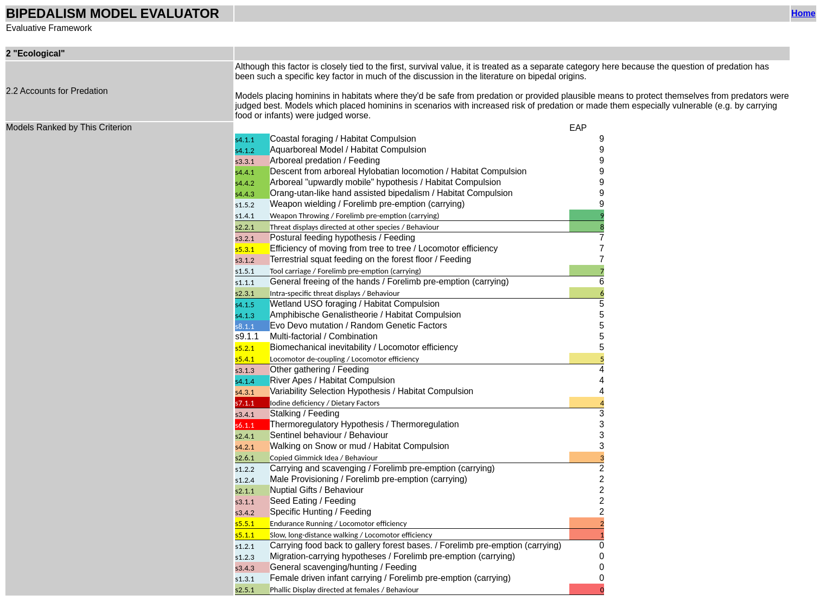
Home (803, 13)
